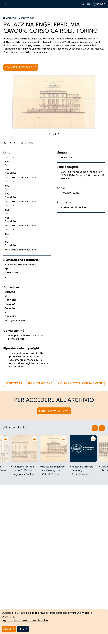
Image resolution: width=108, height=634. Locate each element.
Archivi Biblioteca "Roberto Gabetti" (80, 383)
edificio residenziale (40, 383)
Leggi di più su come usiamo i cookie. (25, 620)
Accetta (8, 629)
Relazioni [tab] (27, 143)
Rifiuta (23, 629)
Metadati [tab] (11, 143)
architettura (13, 383)
